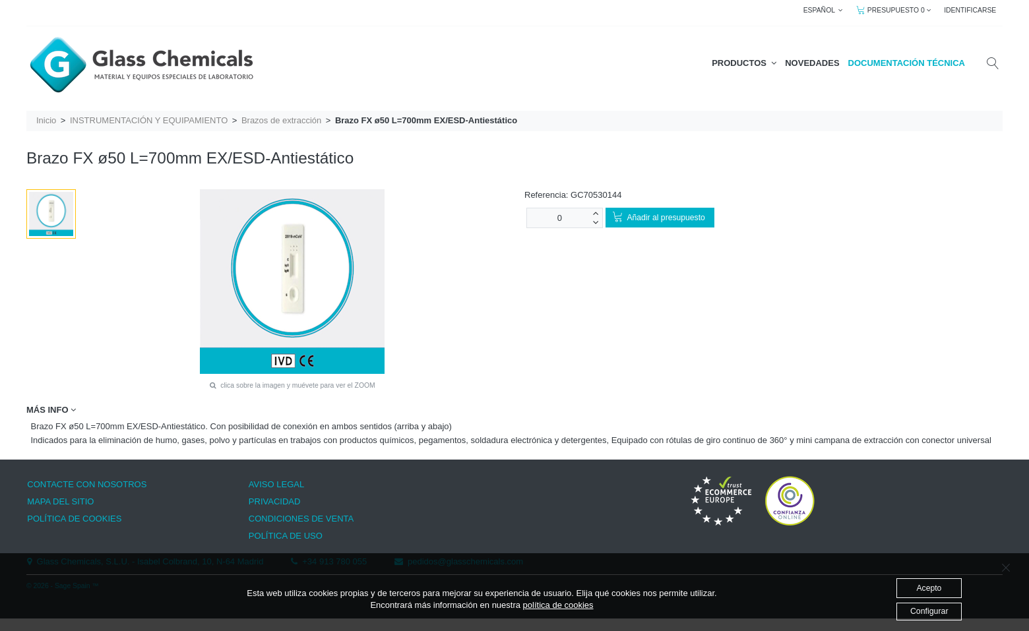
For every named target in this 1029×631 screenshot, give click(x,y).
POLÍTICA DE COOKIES (74, 519)
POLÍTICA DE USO (286, 536)
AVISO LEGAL (276, 484)
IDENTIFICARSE (970, 10)
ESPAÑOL (823, 10)
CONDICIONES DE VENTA (301, 519)
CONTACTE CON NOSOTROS (86, 484)
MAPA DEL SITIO (60, 501)
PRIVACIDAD (275, 501)
